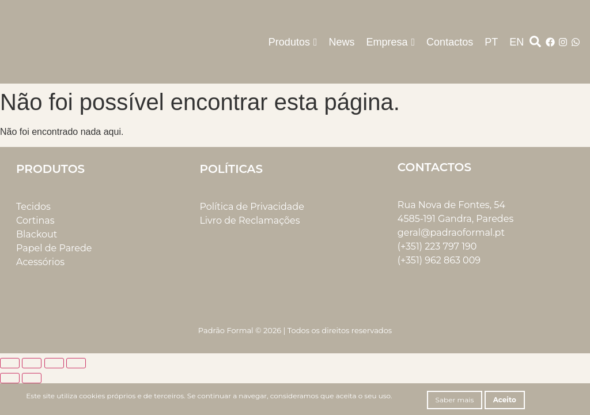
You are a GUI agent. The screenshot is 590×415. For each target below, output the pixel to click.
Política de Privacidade (251, 206)
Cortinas (35, 220)
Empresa (390, 42)
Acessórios (40, 261)
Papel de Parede (54, 248)
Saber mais (455, 399)
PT (491, 42)
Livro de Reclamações (249, 220)
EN (516, 42)
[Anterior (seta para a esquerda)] (10, 378)
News (341, 42)
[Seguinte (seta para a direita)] (31, 378)
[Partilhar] (54, 363)
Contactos (449, 42)
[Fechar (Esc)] (76, 363)
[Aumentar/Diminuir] (10, 363)
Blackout (36, 234)
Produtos (292, 42)
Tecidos (33, 206)
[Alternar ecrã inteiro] (31, 363)
